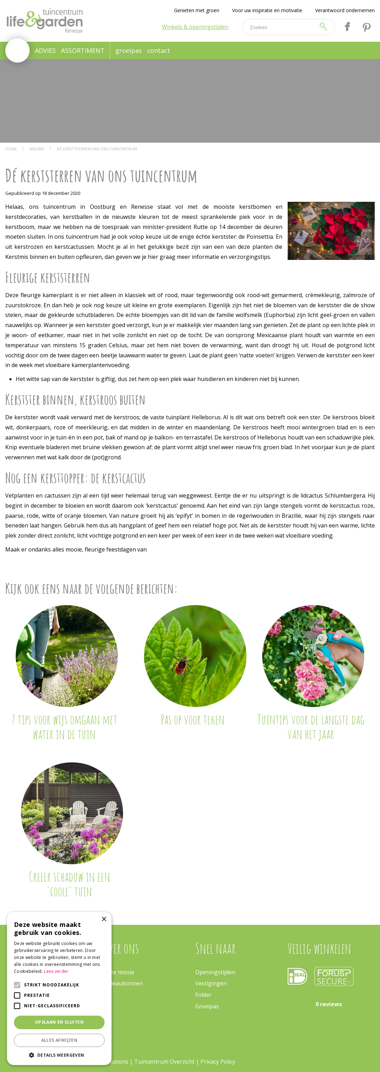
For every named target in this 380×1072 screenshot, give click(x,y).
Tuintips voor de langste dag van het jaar (310, 726)
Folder (203, 995)
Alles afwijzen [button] (59, 1040)
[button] (59, 1054)
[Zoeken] (279, 26)
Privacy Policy (217, 1061)
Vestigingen (211, 983)
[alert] (59, 988)
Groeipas (207, 1006)
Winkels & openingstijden (195, 27)
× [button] (103, 919)
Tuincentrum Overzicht (164, 1061)
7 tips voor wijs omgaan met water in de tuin (64, 726)
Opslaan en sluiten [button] (59, 1022)
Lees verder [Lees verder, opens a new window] (56, 971)
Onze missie (118, 972)
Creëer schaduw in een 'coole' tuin (69, 883)
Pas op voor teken (193, 719)
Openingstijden (215, 972)
